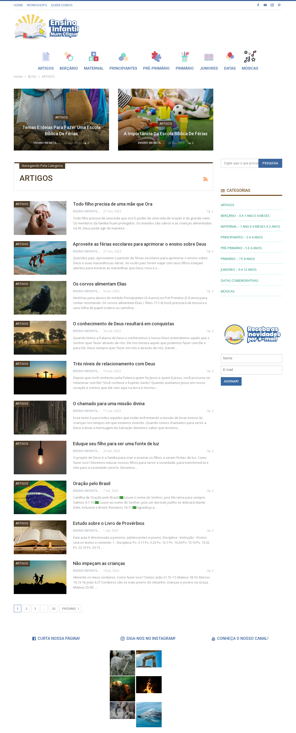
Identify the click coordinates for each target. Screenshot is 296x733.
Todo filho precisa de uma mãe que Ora (112, 204)
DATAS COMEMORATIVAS (239, 280)
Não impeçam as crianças (99, 563)
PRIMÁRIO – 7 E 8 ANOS (238, 258)
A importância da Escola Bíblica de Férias (166, 133)
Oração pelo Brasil (91, 483)
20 (53, 609)
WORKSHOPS (37, 5)
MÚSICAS (228, 291)
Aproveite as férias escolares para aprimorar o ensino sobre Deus (139, 244)
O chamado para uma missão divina (109, 403)
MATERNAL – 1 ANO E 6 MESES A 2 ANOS (250, 226)
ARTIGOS (61, 117)
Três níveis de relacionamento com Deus (114, 363)
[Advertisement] (223, 25)
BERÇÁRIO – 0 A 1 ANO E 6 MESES (245, 215)
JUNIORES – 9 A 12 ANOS (239, 269)
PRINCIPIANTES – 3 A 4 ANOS (242, 237)
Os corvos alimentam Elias (99, 283)
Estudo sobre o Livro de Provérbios (108, 523)
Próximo (70, 609)
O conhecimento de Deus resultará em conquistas (123, 323)
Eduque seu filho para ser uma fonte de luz (116, 443)
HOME (18, 5)
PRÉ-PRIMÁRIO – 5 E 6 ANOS (241, 248)
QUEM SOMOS (62, 5)
